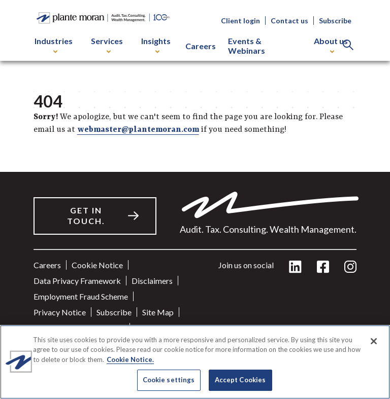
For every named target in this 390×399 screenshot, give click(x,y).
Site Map (158, 312)
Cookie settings (169, 380)
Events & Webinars (246, 45)
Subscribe (335, 20)
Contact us (289, 20)
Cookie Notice (97, 265)
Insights (156, 44)
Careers (200, 46)
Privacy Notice (60, 312)
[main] (195, 199)
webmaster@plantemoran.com (138, 129)
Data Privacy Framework (77, 280)
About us (331, 44)
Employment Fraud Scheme (81, 296)
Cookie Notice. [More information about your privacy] (130, 359)
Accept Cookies (240, 380)
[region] (195, 362)
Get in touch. (86, 215)
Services (107, 44)
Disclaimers (152, 280)
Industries (54, 44)
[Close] (374, 341)
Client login (240, 20)
